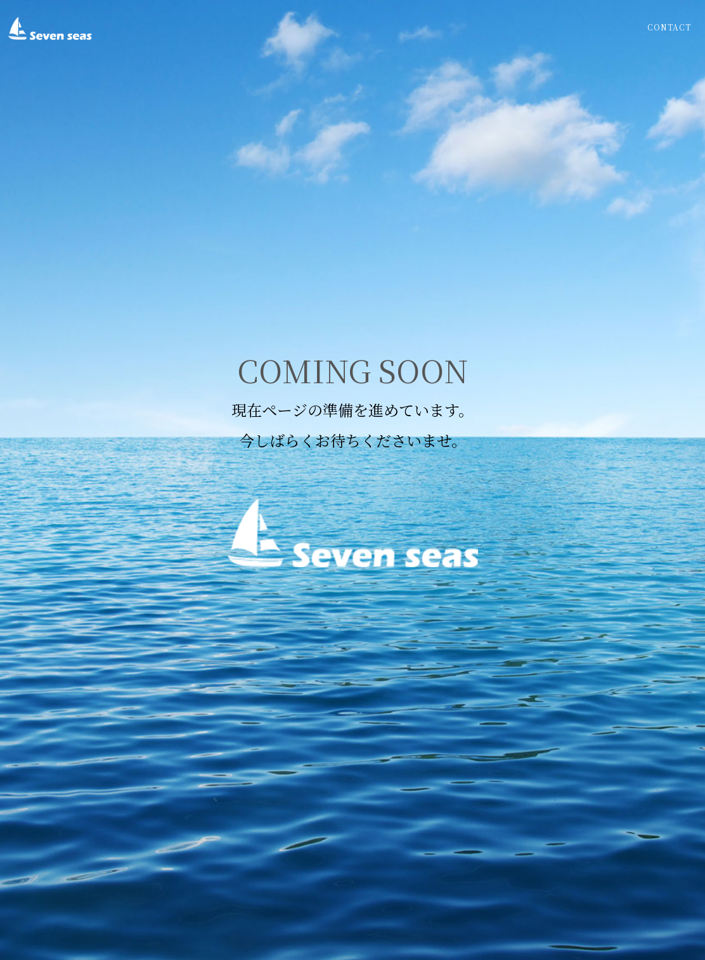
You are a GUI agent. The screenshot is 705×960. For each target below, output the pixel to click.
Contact (669, 27)
